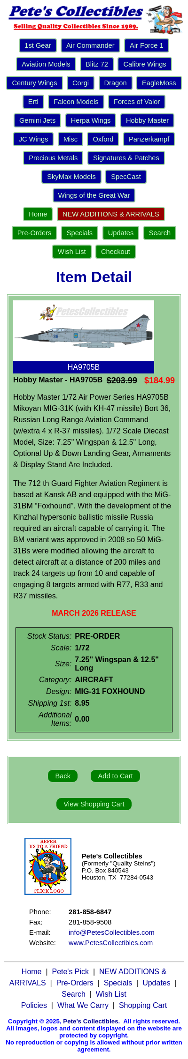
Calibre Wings (144, 64)
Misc (70, 139)
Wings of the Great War (94, 195)
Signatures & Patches (126, 158)
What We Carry (83, 1005)
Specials (80, 233)
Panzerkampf (149, 139)
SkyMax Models (71, 176)
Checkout (115, 251)
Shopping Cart (143, 1005)
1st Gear (37, 45)
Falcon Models (76, 101)
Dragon (115, 83)
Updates (121, 233)
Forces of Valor (137, 101)
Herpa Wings (91, 120)
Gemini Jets (37, 120)
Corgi (80, 83)
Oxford (103, 139)
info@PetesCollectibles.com (112, 932)
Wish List (72, 251)
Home (38, 214)
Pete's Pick (70, 972)
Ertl (33, 101)
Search (160, 233)
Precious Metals (53, 158)
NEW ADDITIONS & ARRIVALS (111, 214)
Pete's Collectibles (90, 1021)
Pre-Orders (34, 233)
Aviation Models (46, 64)
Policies (34, 1005)
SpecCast (126, 176)
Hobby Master (147, 120)
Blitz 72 (97, 64)
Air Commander (90, 45)
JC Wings (33, 139)
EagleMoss (159, 83)
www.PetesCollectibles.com (111, 943)
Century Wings (34, 83)
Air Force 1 (147, 45)
